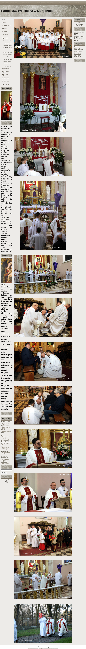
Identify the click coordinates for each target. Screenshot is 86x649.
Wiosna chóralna (7, 61)
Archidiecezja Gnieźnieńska (4, 457)
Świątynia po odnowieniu (7, 66)
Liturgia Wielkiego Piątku (7, 54)
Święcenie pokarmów (7, 56)
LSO (2, 432)
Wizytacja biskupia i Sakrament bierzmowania (7, 45)
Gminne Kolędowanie (7, 43)
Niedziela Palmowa (7, 47)
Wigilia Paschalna (7, 59)
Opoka (3, 429)
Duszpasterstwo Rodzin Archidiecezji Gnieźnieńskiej (6, 442)
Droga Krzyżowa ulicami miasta (7, 52)
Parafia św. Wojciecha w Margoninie (27, 10)
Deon (2, 446)
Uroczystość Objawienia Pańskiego (7, 40)
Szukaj (4, 473)
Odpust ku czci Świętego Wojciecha (7, 63)
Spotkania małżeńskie (4, 461)
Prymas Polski (5, 425)
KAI (2, 435)
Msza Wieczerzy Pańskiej (7, 50)
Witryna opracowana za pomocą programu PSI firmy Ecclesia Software (43, 648)
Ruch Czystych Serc (6, 422)
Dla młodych (4, 451)
